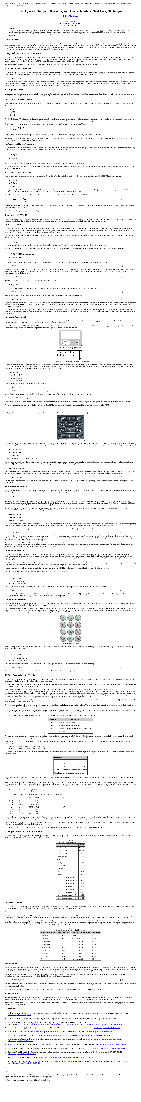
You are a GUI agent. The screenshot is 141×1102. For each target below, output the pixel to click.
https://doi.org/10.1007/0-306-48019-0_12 (107, 1047)
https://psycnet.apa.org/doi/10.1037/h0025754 (95, 1055)
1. (5, 1094)
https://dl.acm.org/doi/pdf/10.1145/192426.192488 (111, 1064)
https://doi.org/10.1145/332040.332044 (112, 1068)
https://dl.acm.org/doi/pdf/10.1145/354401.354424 (24, 1082)
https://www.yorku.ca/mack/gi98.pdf (19, 1034)
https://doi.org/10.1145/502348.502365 (20, 1060)
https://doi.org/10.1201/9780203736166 (103, 1038)
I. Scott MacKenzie (70, 16)
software (21, 5)
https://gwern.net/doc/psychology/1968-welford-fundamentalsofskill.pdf (70, 1077)
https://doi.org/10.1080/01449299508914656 (22, 1073)
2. (5, 1099)
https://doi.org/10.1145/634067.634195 (99, 1051)
